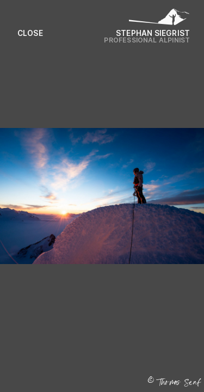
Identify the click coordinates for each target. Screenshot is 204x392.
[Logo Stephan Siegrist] (159, 19)
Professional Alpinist (147, 40)
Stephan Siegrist (153, 33)
